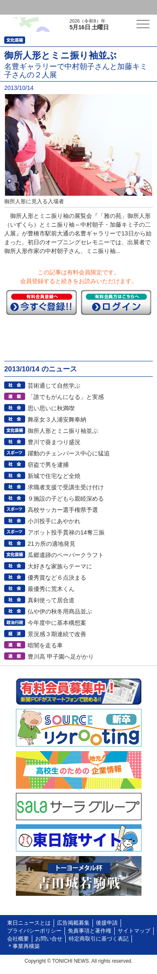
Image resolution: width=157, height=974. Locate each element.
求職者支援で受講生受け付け (66, 487)
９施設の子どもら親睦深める (66, 498)
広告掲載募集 (73, 923)
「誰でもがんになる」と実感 (66, 397)
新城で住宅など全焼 (54, 476)
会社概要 (18, 939)
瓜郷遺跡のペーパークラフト (66, 555)
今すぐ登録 (41, 302)
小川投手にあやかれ (54, 521)
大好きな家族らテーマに (60, 566)
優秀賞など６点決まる (57, 577)
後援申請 (107, 923)
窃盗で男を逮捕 (48, 464)
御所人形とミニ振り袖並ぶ (63, 430)
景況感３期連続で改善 (57, 634)
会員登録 (64, 7)
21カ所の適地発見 (51, 543)
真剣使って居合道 (51, 600)
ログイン (23, 7)
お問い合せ (48, 939)
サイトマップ (134, 931)
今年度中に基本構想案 (57, 622)
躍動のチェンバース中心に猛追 (69, 453)
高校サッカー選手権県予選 (63, 509)
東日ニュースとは (29, 923)
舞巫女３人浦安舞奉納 (57, 419)
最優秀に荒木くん (51, 588)
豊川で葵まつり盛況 (54, 442)
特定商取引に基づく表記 (99, 939)
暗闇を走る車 (45, 645)
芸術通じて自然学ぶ (54, 385)
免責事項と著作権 (89, 931)
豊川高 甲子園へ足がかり (61, 656)
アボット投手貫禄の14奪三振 (66, 532)
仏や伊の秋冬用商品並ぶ (60, 611)
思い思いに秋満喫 (51, 408)
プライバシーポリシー (34, 931)
